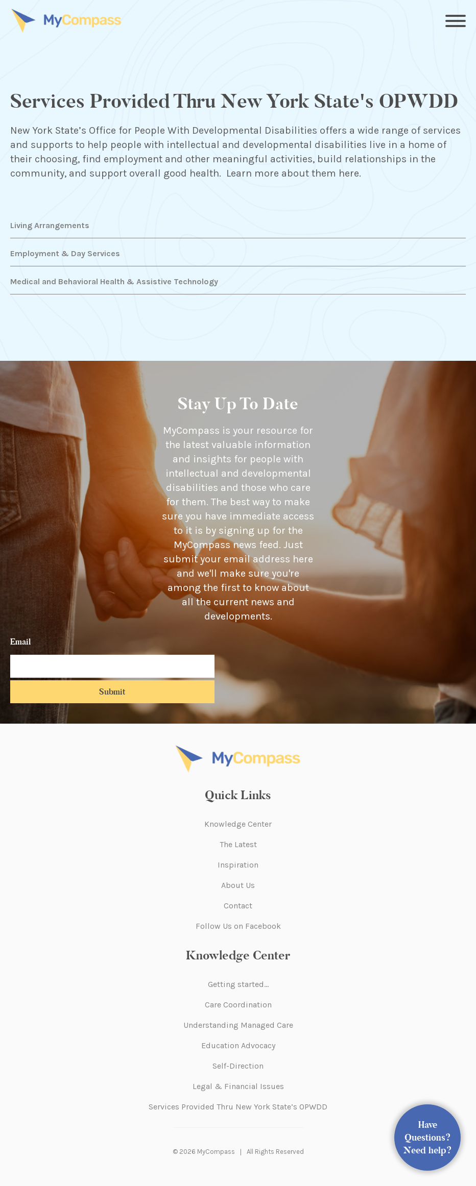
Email (20, 641)
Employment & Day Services (65, 253)
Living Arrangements (49, 225)
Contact (238, 905)
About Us (238, 885)
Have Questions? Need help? (427, 1137)
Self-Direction (238, 1066)
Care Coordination (238, 1004)
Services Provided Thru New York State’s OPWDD (238, 1106)
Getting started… (238, 984)
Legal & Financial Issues (238, 1086)
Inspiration (238, 865)
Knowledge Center (238, 824)
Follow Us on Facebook (238, 926)
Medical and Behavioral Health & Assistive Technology (114, 281)
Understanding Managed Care (238, 1025)
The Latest (238, 844)
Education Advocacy (238, 1045)
